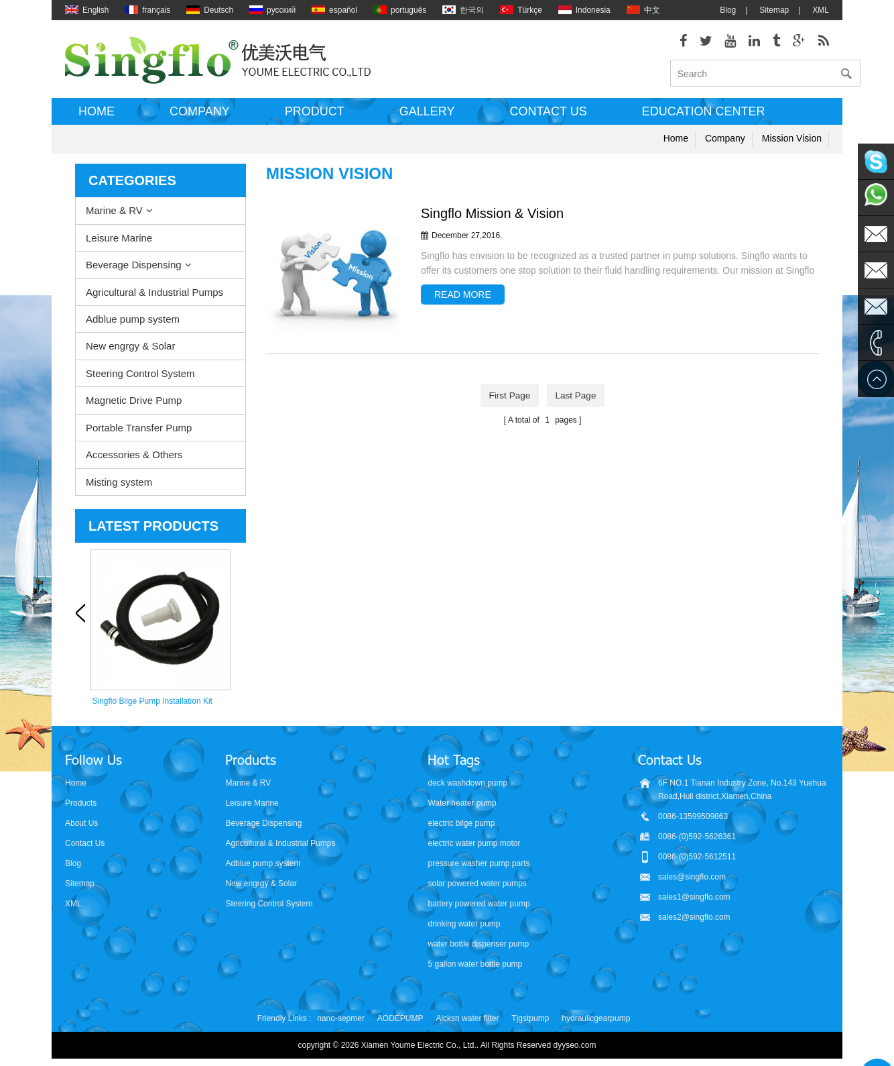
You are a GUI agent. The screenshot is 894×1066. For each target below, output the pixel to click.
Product (314, 116)
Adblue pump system (133, 323)
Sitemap (774, 10)
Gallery (427, 116)
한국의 (463, 10)
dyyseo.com (575, 1046)
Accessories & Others (134, 459)
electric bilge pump (461, 824)
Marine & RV (114, 215)
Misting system (119, 486)
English (87, 10)
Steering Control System (140, 378)
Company (200, 116)
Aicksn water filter (467, 1019)
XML (820, 10)
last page (577, 399)
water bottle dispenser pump (478, 944)
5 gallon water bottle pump (475, 964)
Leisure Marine (119, 242)
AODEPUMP (400, 1019)
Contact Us (85, 844)
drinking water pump (464, 924)
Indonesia (584, 10)
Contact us (547, 116)
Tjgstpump (530, 1019)
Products (81, 803)
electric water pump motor (474, 844)
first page (508, 399)
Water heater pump (462, 803)
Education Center (703, 116)
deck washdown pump (467, 783)
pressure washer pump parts (478, 864)
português (399, 10)
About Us (81, 824)
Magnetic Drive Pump (134, 405)
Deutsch (209, 10)
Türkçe (521, 10)
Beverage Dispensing (134, 269)
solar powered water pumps (477, 884)
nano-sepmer (341, 1019)
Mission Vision (792, 143)
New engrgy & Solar (130, 350)
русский (272, 10)
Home (96, 116)
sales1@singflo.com (694, 897)
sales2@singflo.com (694, 917)
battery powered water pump (478, 904)
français (147, 10)
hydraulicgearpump (596, 1019)
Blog (728, 10)
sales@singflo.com (692, 877)
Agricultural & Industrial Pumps (154, 296)
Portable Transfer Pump (139, 431)
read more (462, 299)
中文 (643, 10)
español (334, 10)
